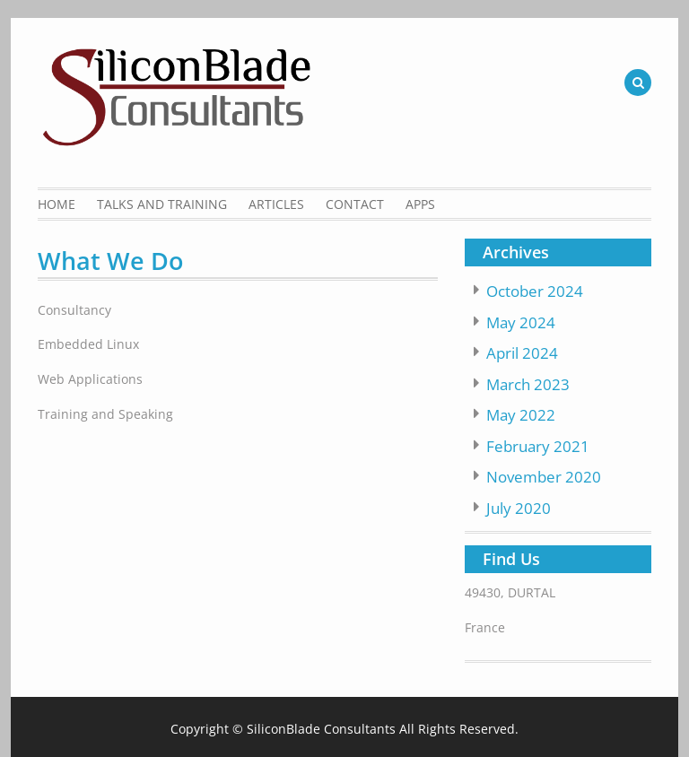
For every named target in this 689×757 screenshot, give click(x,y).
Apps (420, 204)
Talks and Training (162, 204)
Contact (355, 204)
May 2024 (520, 322)
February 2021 (537, 446)
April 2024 (522, 353)
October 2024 (534, 291)
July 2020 (518, 508)
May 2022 (520, 415)
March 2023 (528, 384)
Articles (276, 204)
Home (56, 204)
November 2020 (543, 476)
